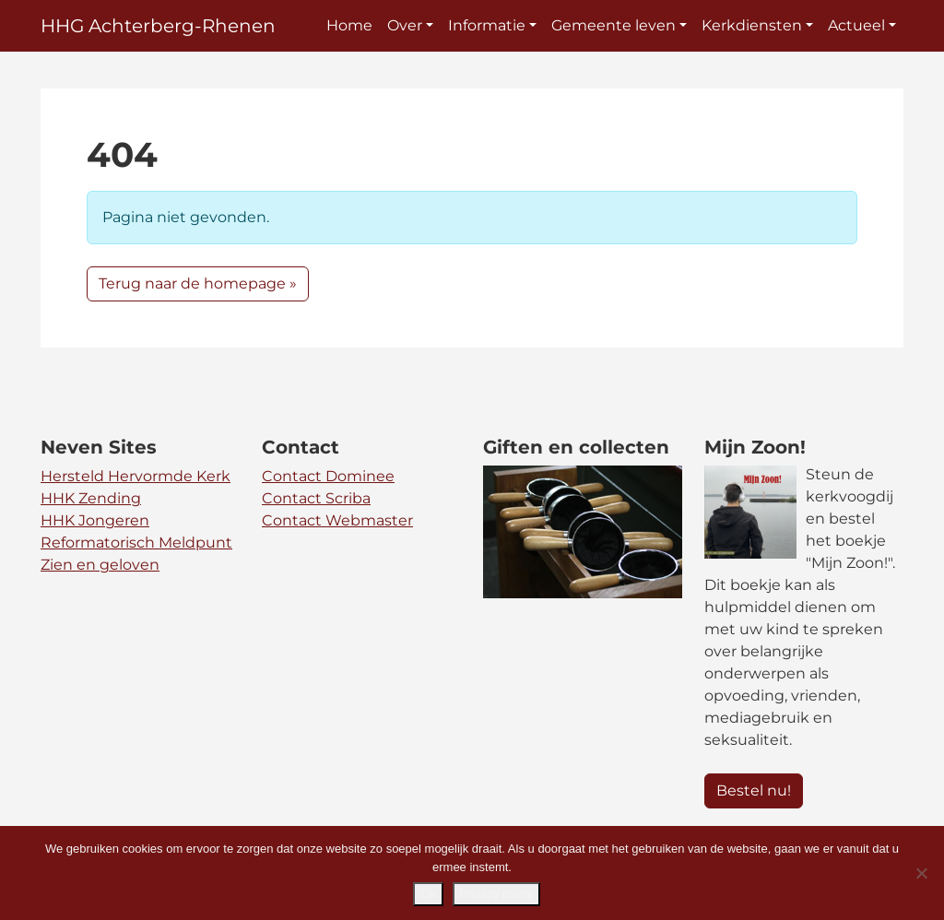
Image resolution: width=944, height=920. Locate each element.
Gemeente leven (613, 25)
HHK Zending (91, 498)
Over (404, 25)
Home (349, 25)
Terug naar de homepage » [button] (198, 283)
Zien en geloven (100, 564)
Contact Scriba (316, 498)
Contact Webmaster (337, 520)
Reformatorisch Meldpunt (136, 542)
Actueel (856, 25)
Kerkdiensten (752, 25)
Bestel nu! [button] (753, 790)
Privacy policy (496, 894)
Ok (428, 894)
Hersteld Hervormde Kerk (135, 476)
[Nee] (921, 873)
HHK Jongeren (95, 520)
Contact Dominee (328, 476)
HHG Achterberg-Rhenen (158, 26)
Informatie (486, 25)
